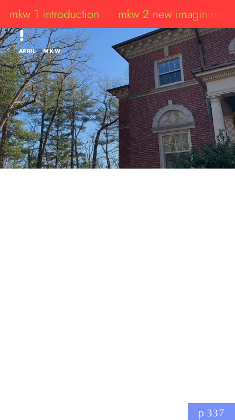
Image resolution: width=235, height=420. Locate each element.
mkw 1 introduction (54, 14)
